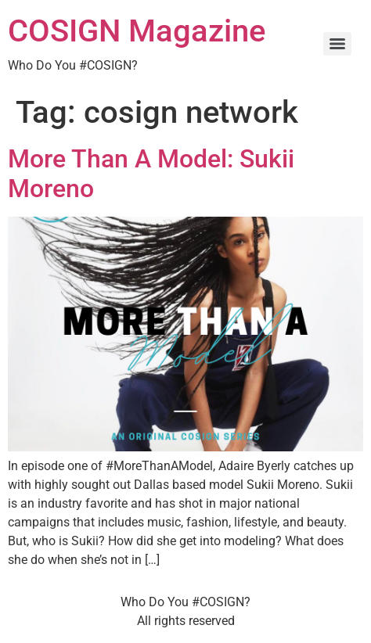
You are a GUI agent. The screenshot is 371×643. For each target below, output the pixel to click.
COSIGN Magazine (136, 31)
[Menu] (337, 44)
